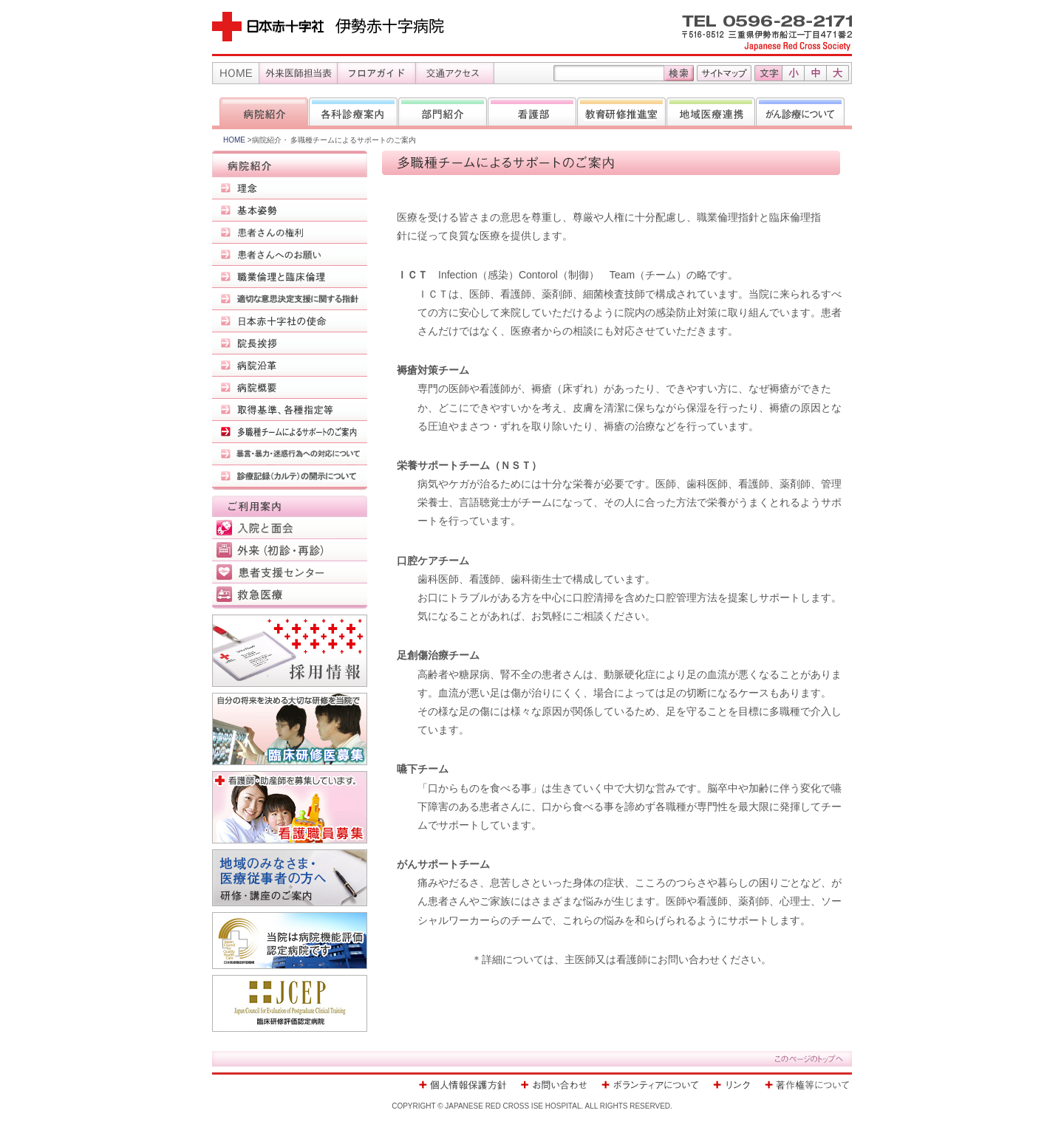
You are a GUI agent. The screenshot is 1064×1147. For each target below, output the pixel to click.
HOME (235, 140)
